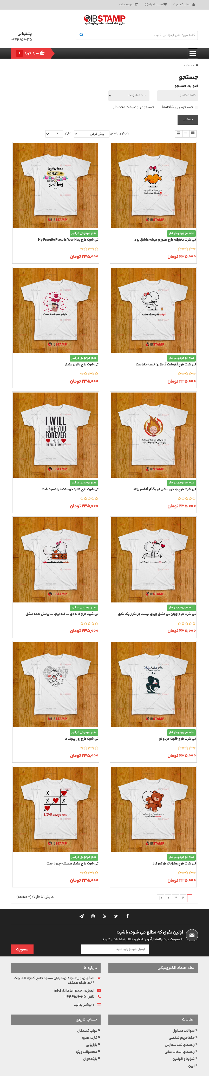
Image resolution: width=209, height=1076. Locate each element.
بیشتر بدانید (83, 993)
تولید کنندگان (87, 1020)
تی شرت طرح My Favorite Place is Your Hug (68, 240)
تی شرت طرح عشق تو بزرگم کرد (174, 864)
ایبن (191, 1055)
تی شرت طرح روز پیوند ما (81, 739)
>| (160, 898)
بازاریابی (91, 1034)
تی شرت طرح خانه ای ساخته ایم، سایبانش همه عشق (62, 614)
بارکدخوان (90, 1048)
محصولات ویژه (86, 1041)
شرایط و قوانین (183, 1048)
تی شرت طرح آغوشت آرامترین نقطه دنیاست (166, 365)
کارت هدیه (89, 1027)
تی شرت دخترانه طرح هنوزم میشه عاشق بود (165, 240)
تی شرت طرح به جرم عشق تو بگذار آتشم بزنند (164, 490)
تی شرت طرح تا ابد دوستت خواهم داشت (70, 490)
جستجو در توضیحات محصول (136, 108)
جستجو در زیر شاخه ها (180, 108)
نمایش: (67, 133)
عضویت (22, 934)
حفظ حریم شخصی (182, 1027)
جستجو (188, 65)
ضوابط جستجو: (185, 86)
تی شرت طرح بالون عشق (81, 365)
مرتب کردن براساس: (119, 133)
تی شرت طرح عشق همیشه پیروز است (72, 864)
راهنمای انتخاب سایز (180, 1041)
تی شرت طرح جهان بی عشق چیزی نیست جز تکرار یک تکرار (157, 614)
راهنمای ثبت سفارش (180, 1034)
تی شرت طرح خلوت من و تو (177, 739)
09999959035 (21, 40)
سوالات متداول (183, 1020)
